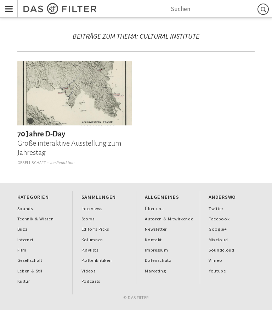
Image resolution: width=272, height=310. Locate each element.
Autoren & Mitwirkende (169, 218)
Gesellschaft (31, 162)
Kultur (23, 281)
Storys (88, 218)
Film (22, 250)
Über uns (154, 208)
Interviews (92, 208)
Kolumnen (92, 239)
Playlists (89, 250)
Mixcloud (218, 239)
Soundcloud (221, 250)
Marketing (155, 271)
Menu (6, 4)
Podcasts (90, 281)
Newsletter (156, 229)
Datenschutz (158, 260)
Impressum (156, 250)
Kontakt (153, 239)
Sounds (25, 208)
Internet (25, 239)
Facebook (219, 218)
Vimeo (215, 260)
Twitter (216, 208)
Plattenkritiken (96, 260)
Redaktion (65, 162)
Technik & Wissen (35, 218)
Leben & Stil (29, 271)
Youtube (217, 271)
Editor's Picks (95, 229)
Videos (88, 271)
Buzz (22, 229)
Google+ (218, 229)
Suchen (264, 9)
